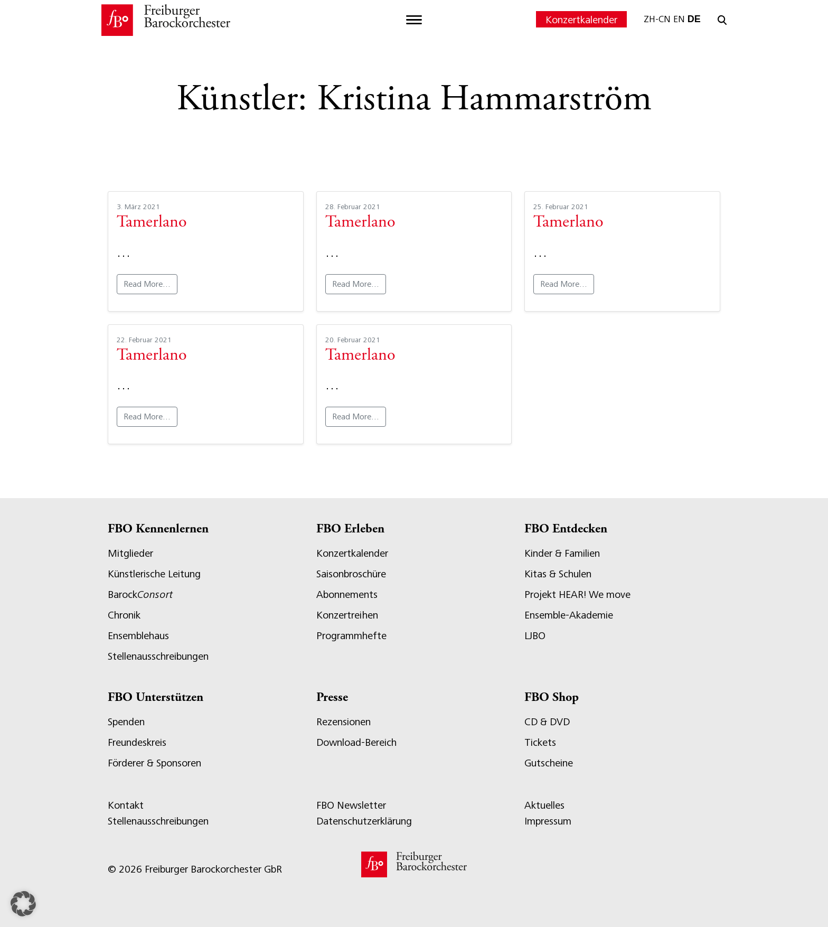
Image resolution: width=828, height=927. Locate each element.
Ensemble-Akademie (568, 615)
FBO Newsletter (351, 805)
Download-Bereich (356, 742)
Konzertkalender (581, 20)
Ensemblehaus (138, 636)
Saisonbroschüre (351, 574)
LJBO (534, 636)
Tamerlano (152, 222)
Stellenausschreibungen (158, 656)
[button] (23, 904)
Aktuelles (544, 805)
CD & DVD (547, 722)
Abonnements (347, 594)
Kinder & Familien (562, 553)
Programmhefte (351, 636)
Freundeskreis (137, 742)
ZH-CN (657, 19)
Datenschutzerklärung (364, 821)
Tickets (540, 742)
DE (694, 19)
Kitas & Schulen (557, 574)
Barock (140, 594)
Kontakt (126, 805)
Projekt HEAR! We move (577, 594)
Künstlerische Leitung (154, 574)
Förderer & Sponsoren (154, 763)
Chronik (124, 615)
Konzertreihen (347, 615)
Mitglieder (130, 553)
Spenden (126, 722)
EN (679, 19)
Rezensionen (343, 722)
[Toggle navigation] (414, 20)
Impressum (547, 821)
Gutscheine (548, 763)
